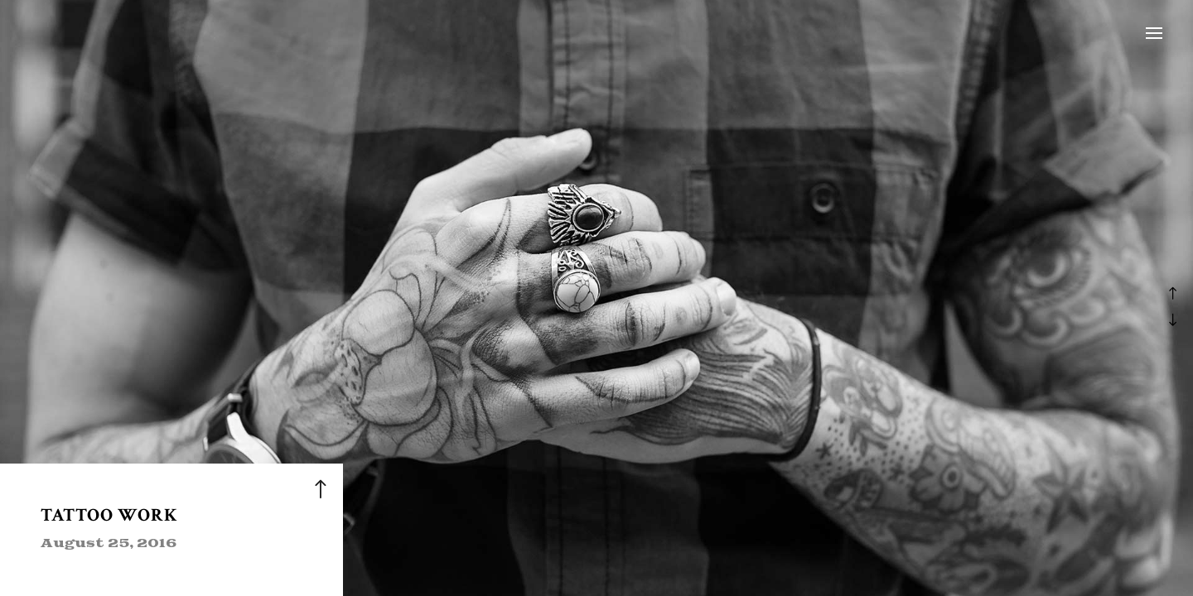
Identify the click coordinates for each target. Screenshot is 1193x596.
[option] (596, 298)
